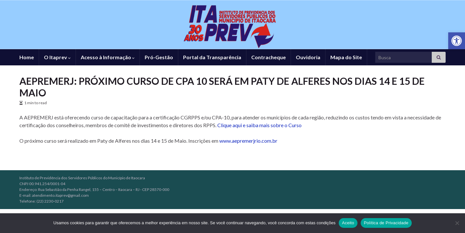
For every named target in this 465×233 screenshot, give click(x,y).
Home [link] (26, 57)
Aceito (348, 222)
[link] (456, 40)
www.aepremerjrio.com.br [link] (248, 141)
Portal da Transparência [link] (212, 57)
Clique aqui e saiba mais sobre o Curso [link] (259, 125)
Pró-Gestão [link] (159, 57)
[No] (457, 223)
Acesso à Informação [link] (108, 57)
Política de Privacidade (386, 222)
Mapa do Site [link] (346, 57)
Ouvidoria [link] (308, 57)
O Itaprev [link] (57, 57)
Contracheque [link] (268, 57)
